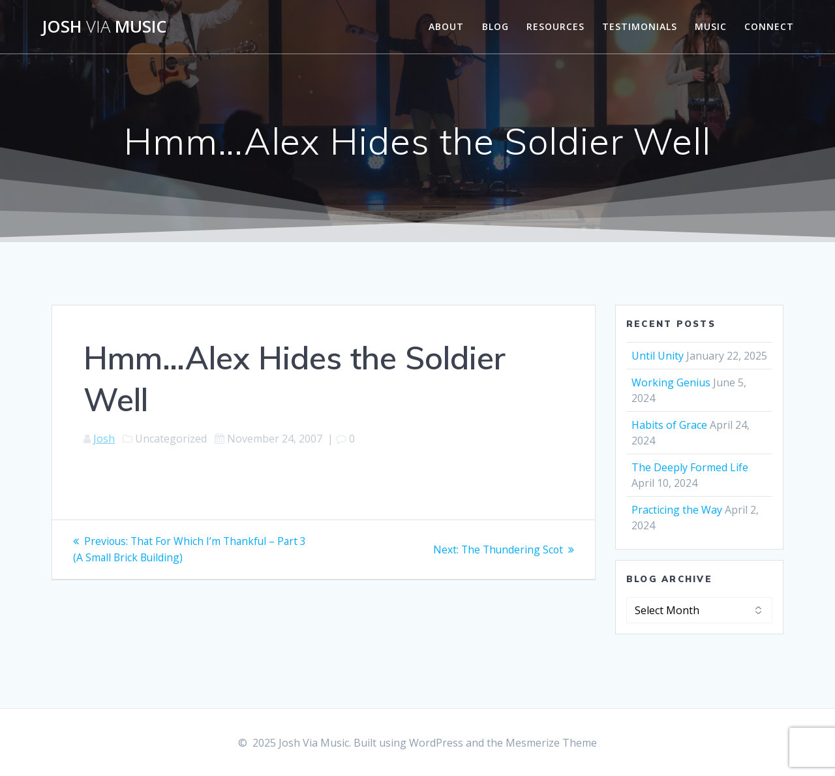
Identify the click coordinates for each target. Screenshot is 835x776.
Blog (495, 26)
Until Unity (657, 356)
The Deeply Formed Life (689, 467)
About (446, 26)
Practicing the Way (676, 510)
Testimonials (639, 26)
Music (711, 26)
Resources (555, 26)
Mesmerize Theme (551, 743)
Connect (769, 26)
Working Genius (670, 382)
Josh (104, 438)
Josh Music (104, 26)
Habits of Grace (669, 425)
